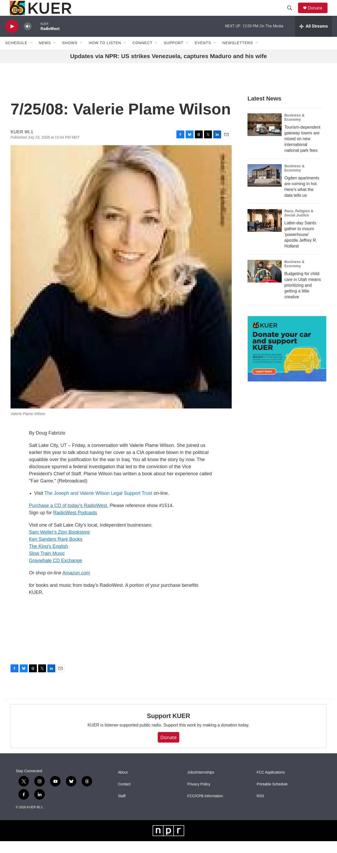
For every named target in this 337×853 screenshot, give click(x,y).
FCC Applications (271, 784)
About (123, 784)
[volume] (27, 38)
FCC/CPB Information (205, 808)
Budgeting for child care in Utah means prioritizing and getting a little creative (302, 297)
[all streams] (313, 38)
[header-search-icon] (292, 14)
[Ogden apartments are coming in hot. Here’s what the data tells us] (264, 187)
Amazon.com (76, 584)
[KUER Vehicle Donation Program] (287, 360)
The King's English (48, 558)
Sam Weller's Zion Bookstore (59, 544)
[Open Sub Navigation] (31, 55)
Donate (318, 14)
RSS (260, 808)
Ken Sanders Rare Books (55, 551)
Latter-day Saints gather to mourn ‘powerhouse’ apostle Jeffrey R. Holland (300, 246)
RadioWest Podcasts (75, 524)
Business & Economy (294, 129)
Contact (124, 796)
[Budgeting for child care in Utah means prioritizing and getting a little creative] (264, 283)
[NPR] (168, 842)
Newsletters (237, 55)
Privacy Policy (198, 796)
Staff (122, 808)
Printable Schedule (272, 796)
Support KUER (168, 727)
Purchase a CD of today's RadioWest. (68, 517)
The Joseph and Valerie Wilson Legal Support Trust (98, 505)
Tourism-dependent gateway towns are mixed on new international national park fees (302, 150)
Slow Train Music (47, 565)
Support (173, 55)
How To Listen (105, 55)
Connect (142, 55)
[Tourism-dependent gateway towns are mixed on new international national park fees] (264, 136)
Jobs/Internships (200, 784)
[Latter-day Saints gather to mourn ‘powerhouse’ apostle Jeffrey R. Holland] (264, 232)
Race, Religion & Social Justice (298, 225)
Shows (69, 55)
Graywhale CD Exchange (55, 572)
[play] (12, 38)
